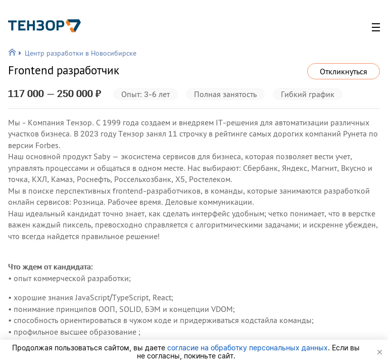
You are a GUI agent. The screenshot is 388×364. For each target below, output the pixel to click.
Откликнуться (343, 71)
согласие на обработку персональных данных (247, 347)
